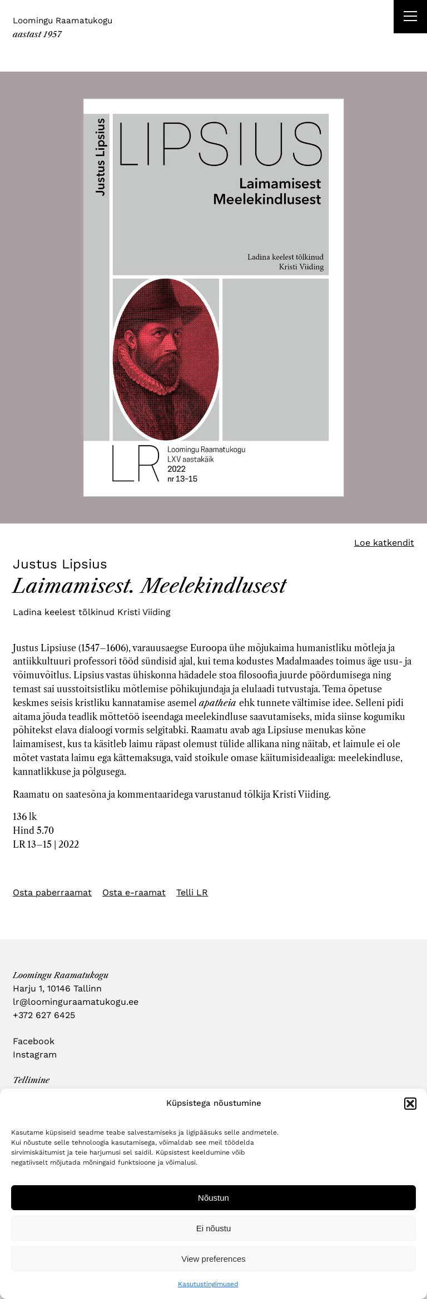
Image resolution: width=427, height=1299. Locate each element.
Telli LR (192, 892)
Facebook (33, 1041)
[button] (410, 1103)
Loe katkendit (384, 542)
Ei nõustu (213, 1228)
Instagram (35, 1054)
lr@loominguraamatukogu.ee (75, 1001)
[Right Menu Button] (410, 18)
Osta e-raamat (134, 892)
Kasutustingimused (208, 1284)
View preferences (213, 1258)
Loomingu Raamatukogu (62, 21)
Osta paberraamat (52, 892)
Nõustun (213, 1197)
